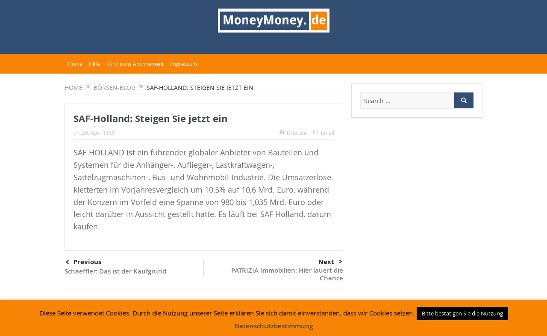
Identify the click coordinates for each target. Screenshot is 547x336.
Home (75, 63)
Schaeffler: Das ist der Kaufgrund (115, 271)
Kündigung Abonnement (135, 63)
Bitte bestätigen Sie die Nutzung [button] (462, 313)
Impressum (183, 63)
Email (323, 132)
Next (330, 262)
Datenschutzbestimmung (274, 325)
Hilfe (94, 63)
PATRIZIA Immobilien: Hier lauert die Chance (287, 274)
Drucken (293, 132)
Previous (83, 262)
